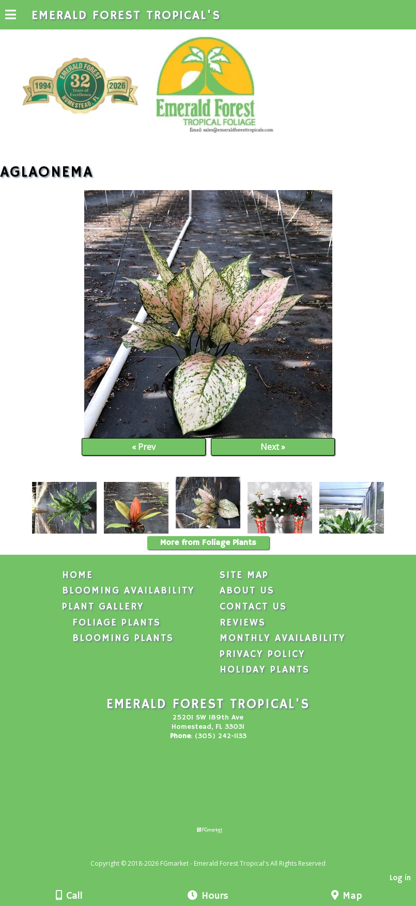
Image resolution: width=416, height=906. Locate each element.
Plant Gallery (103, 607)
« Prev (144, 446)
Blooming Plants (123, 638)
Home (77, 575)
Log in (400, 878)
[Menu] (10, 16)
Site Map (244, 575)
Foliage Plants (116, 623)
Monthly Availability (283, 638)
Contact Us (253, 607)
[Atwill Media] (217, 852)
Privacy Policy (262, 654)
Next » (272, 446)
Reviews (243, 623)
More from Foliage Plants (208, 543)
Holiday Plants (265, 670)
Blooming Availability (128, 591)
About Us (247, 591)
